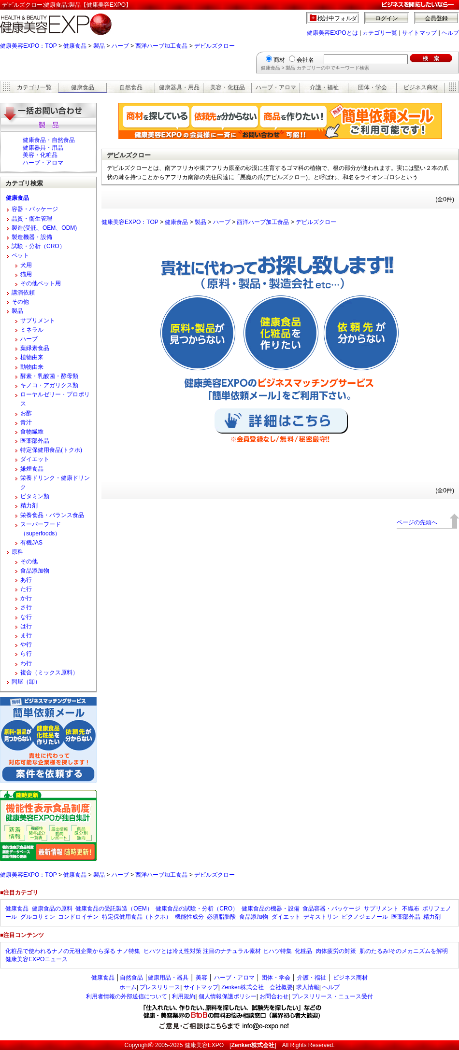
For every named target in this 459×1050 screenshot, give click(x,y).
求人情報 (307, 987)
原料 (17, 551)
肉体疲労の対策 (336, 951)
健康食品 (74, 45)
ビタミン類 (34, 496)
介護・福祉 (324, 87)
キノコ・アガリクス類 (49, 385)
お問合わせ (273, 996)
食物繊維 (31, 431)
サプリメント (37, 320)
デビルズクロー (214, 45)
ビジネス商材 (420, 87)
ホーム (128, 987)
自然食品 (131, 87)
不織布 (410, 908)
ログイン (386, 18)
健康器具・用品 (179, 87)
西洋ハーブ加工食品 (161, 45)
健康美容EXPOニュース (36, 959)
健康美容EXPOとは (332, 32)
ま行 (26, 635)
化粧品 (303, 951)
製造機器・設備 (32, 237)
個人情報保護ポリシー (228, 996)
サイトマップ (419, 32)
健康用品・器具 (168, 977)
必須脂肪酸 (221, 916)
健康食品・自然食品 (49, 140)
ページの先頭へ (417, 522)
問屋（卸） (26, 681)
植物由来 (31, 357)
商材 (279, 59)
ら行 (26, 653)
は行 (26, 626)
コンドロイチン (78, 916)
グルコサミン (37, 916)
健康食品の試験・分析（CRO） (197, 908)
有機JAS (31, 542)
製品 (99, 45)
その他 (20, 301)
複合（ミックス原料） (49, 672)
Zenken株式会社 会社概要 (257, 987)
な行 (26, 617)
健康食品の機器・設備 (271, 908)
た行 (26, 589)
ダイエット (34, 459)
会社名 (305, 59)
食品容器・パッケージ (331, 908)
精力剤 (29, 505)
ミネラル (31, 329)
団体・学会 (372, 87)
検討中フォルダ (337, 18)
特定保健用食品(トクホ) (51, 450)
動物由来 (31, 367)
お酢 (26, 413)
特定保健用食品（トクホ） (137, 916)
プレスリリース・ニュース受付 (332, 996)
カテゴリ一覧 (379, 32)
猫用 (26, 274)
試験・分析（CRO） (38, 246)
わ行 (26, 663)
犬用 (26, 265)
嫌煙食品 (31, 468)
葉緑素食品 (34, 348)
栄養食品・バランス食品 (52, 515)
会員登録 (436, 18)
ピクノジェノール (365, 916)
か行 (26, 598)
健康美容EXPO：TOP (28, 45)
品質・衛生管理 (32, 218)
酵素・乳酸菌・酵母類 (49, 376)
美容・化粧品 (227, 87)
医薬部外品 (34, 440)
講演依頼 (23, 292)
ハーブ (120, 45)
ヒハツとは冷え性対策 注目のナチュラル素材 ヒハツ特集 (217, 951)
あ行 (26, 579)
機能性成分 (189, 916)
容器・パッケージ (35, 209)
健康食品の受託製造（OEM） (113, 908)
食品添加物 (34, 570)
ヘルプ (450, 32)
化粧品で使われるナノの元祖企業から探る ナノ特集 (72, 951)
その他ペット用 (40, 283)
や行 (26, 644)
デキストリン (320, 916)
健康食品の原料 (52, 908)
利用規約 (183, 996)
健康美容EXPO (204, 1045)
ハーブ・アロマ (276, 87)
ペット (20, 255)
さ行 (26, 607)
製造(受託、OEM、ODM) (44, 227)
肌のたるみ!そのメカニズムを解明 (403, 951)
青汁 (26, 422)
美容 (201, 977)
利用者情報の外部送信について (126, 996)
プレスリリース (160, 987)
